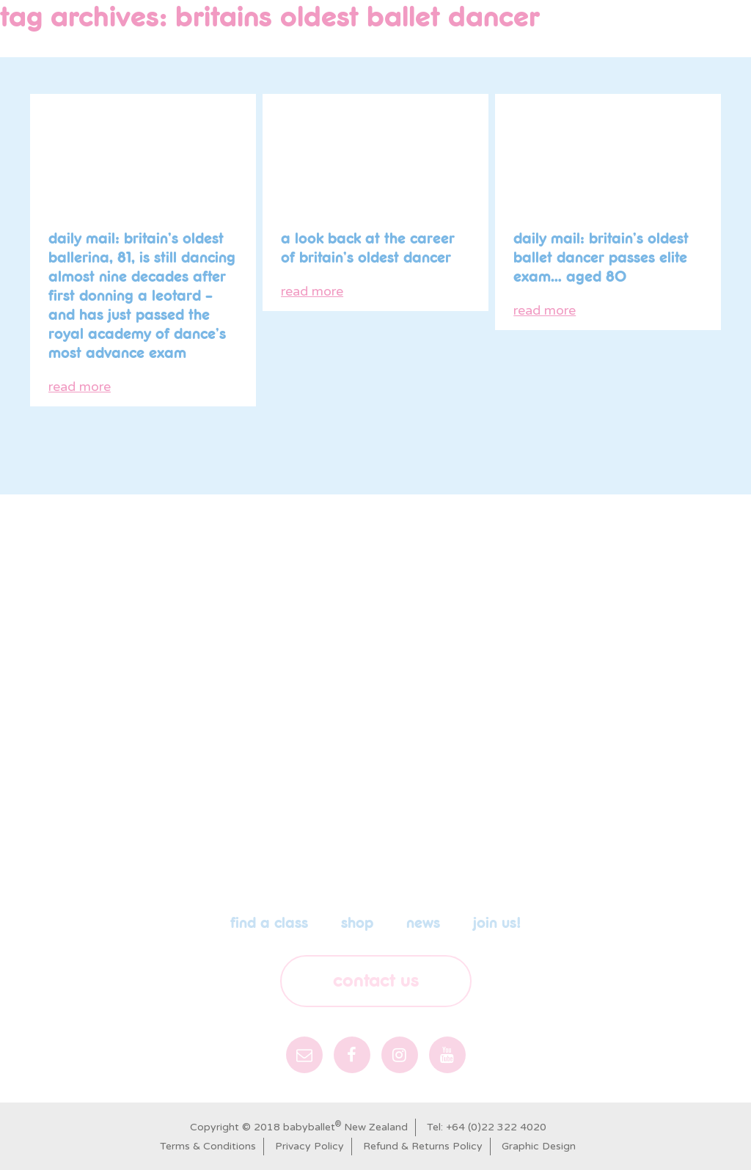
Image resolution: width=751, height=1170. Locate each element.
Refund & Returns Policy (423, 1146)
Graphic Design (539, 1146)
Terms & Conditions (208, 1146)
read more (79, 387)
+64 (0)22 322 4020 (496, 1127)
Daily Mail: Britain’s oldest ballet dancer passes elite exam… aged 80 (601, 258)
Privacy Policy (309, 1146)
